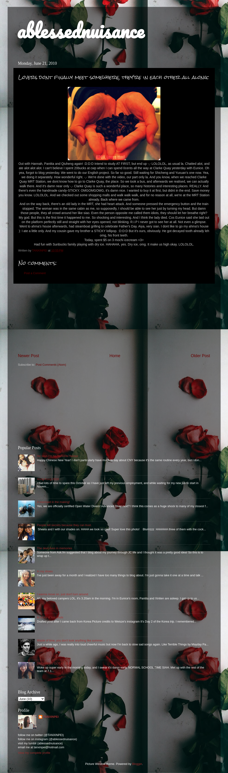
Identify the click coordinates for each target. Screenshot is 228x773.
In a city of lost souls (50, 617)
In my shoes (45, 571)
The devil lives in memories (54, 548)
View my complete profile (34, 753)
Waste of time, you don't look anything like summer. (70, 640)
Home (114, 355)
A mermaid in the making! (53, 502)
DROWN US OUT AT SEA (54, 663)
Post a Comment (35, 273)
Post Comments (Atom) (51, 364)
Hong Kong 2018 (48, 479)
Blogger (137, 764)
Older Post (200, 355)
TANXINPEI (51, 716)
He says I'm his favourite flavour (57, 456)
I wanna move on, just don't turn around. (63, 594)
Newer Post (28, 355)
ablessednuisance (80, 30)
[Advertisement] (114, 318)
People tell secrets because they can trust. (64, 525)
